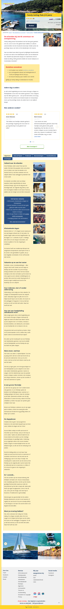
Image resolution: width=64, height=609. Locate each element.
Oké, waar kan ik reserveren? (17, 221)
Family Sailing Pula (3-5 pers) (41, 32)
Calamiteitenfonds (38, 580)
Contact (5, 577)
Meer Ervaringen (32, 146)
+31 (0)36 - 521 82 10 (32, 607)
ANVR (34, 575)
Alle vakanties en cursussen (19, 32)
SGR (34, 577)
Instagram (51, 575)
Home (10, 32)
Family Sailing (30, 32)
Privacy (20, 597)
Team (4, 572)
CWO (34, 582)
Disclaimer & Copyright (24, 594)
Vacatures (5, 575)
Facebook (51, 573)
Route (4, 579)
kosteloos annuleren (28, 70)
